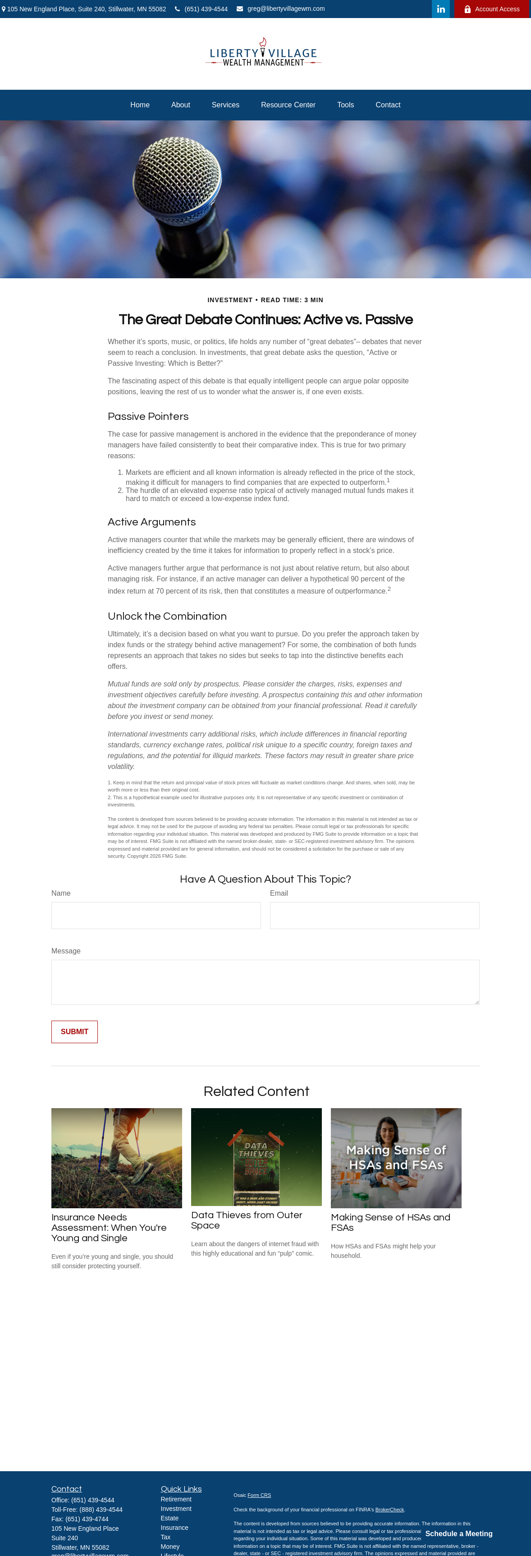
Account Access (492, 9)
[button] (139, 105)
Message (66, 951)
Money (170, 1546)
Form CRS (259, 1495)
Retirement (176, 1499)
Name (61, 893)
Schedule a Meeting (459, 1534)
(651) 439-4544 (201, 9)
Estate (170, 1518)
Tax (166, 1537)
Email (279, 893)
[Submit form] (74, 1032)
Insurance (174, 1527)
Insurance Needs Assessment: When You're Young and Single (109, 1227)
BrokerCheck (389, 1509)
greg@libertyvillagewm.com (281, 8)
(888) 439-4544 (101, 1509)
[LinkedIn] (441, 9)
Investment (176, 1508)
